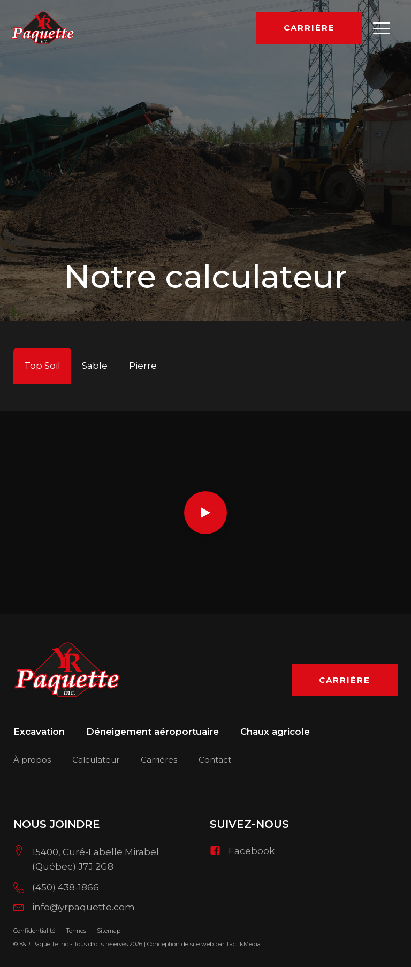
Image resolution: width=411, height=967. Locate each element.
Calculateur (95, 760)
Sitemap (108, 930)
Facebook (252, 851)
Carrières (159, 760)
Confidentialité (34, 930)
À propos (32, 760)
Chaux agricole (275, 731)
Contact (215, 760)
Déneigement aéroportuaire (152, 731)
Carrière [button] (309, 27)
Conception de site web (180, 944)
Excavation (39, 731)
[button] (381, 28)
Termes (76, 930)
